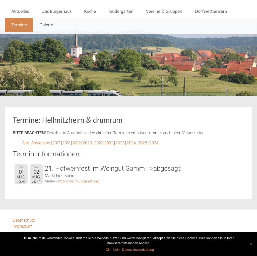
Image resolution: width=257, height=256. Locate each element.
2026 (154, 142)
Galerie (46, 25)
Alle (25, 142)
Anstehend (40, 142)
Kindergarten (120, 11)
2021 (98, 142)
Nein (116, 249)
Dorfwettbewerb (211, 11)
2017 (56, 142)
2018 (66, 142)
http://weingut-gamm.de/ (79, 181)
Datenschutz (24, 220)
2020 (87, 142)
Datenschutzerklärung (138, 249)
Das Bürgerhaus (56, 11)
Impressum (22, 226)
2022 (108, 142)
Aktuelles (20, 11)
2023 (119, 142)
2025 (142, 142)
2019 (77, 142)
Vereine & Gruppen (164, 11)
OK (108, 249)
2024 (131, 142)
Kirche (90, 11)
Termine (19, 25)
